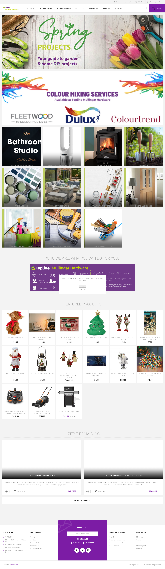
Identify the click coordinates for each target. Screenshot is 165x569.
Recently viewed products (117, 540)
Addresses (140, 543)
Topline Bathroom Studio (21, 161)
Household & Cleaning (21, 243)
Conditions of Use (36, 549)
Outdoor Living (62, 202)
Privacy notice (34, 546)
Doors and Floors (143, 202)
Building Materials (103, 243)
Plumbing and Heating (102, 202)
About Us (33, 540)
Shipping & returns (36, 543)
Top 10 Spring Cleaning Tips (41, 476)
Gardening (144, 161)
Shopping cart (141, 546)
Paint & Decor (21, 202)
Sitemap (32, 537)
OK (82, 286)
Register (118, 2)
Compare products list (156, 2)
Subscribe (76, 543)
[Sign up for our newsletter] (82, 534)
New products (114, 546)
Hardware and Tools (62, 243)
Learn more (83, 289)
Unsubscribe (89, 543)
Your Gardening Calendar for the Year (123, 476)
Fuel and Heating (102, 161)
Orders (138, 540)
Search (111, 537)
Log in (129, 2)
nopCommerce (14, 565)
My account (140, 537)
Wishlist (139, 549)
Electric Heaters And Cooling (62, 161)
